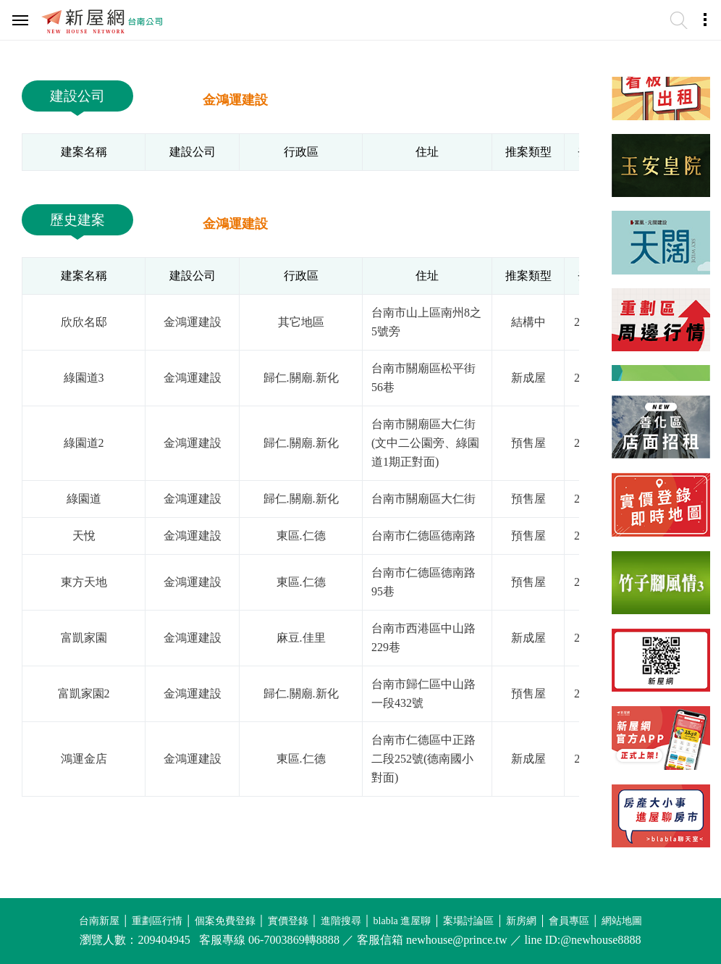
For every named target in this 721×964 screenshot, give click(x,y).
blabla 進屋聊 (402, 920)
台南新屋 (99, 920)
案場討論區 (468, 920)
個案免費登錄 (225, 920)
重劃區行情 (157, 920)
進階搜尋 (341, 920)
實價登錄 (288, 920)
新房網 (521, 920)
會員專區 (569, 920)
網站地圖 (622, 920)
